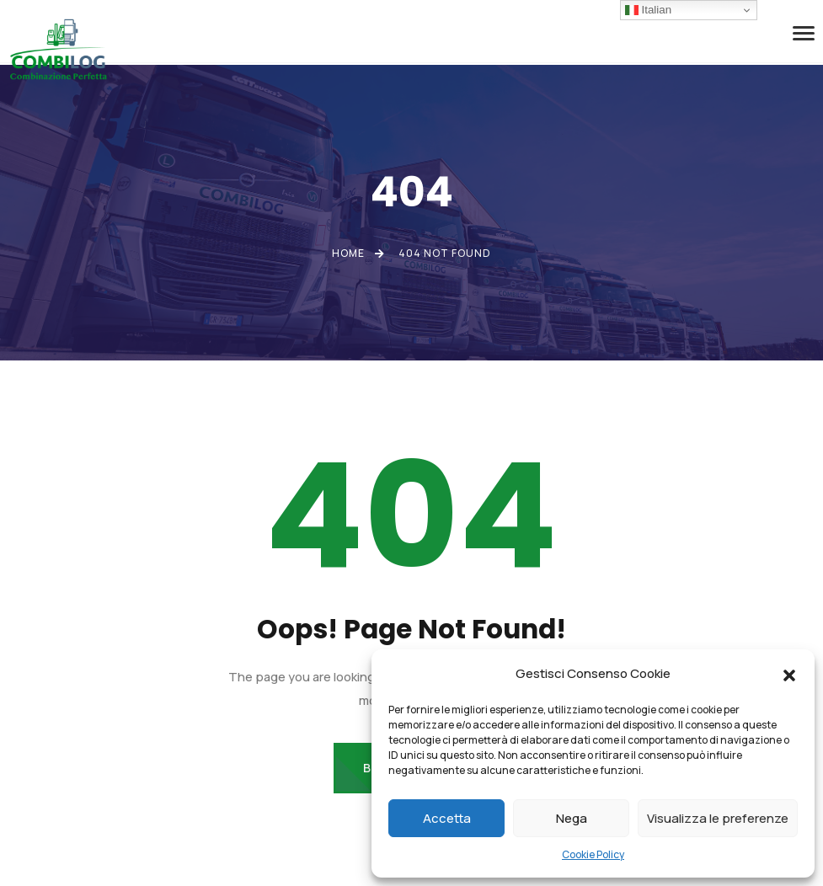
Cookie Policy (593, 854)
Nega (571, 818)
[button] (789, 673)
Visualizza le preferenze (717, 818)
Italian (648, 10)
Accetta (447, 818)
